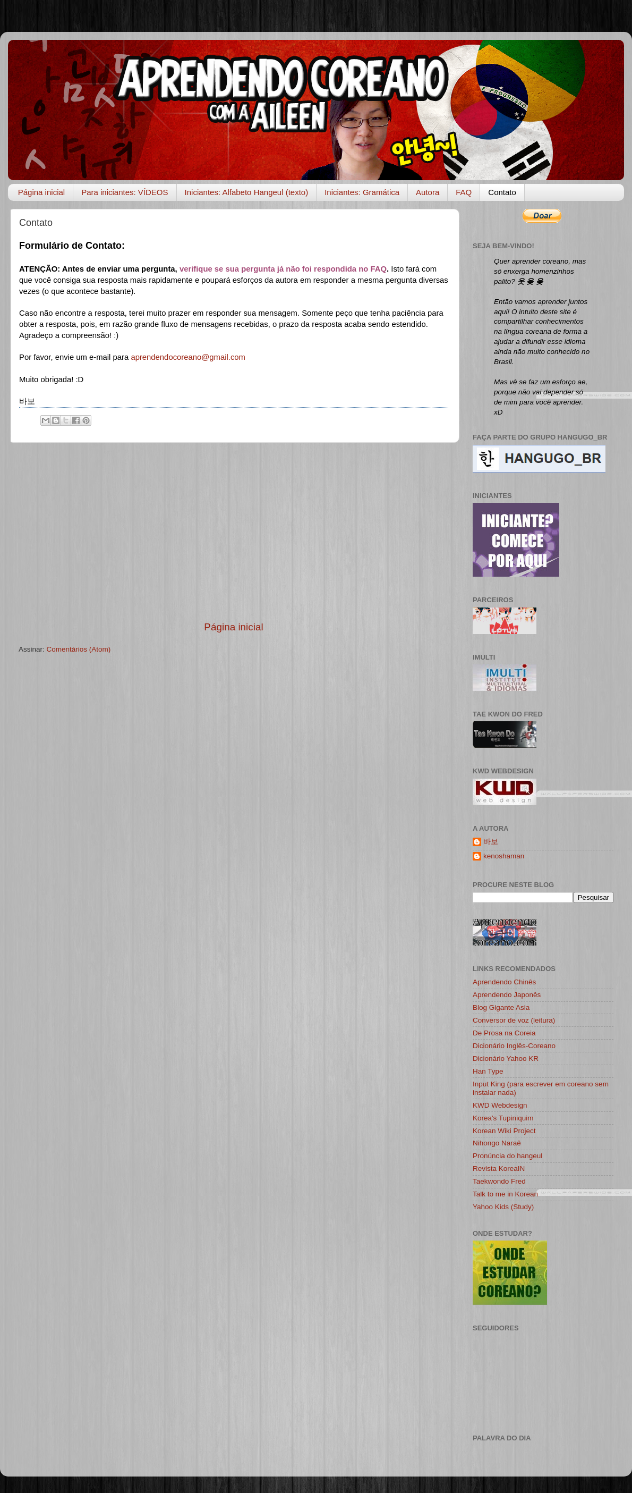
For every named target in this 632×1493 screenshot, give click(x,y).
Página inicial (41, 192)
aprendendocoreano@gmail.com (188, 357)
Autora (427, 192)
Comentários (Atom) (79, 649)
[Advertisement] (234, 531)
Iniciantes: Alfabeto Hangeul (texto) (247, 192)
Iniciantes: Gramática (361, 192)
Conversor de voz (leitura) (514, 1020)
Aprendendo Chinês (504, 982)
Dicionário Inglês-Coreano (514, 1046)
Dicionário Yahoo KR (506, 1058)
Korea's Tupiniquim (503, 1118)
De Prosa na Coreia (504, 1033)
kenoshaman (503, 856)
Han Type (488, 1071)
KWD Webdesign (500, 1105)
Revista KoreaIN (499, 1169)
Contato (502, 192)
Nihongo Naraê (497, 1143)
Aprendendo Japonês (507, 995)
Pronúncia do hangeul (507, 1156)
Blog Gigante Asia (501, 1007)
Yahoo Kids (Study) (503, 1207)
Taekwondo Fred (499, 1181)
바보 (490, 842)
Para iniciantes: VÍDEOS (124, 192)
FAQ (464, 192)
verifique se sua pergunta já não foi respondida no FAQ (283, 269)
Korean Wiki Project (504, 1131)
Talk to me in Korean (505, 1194)
